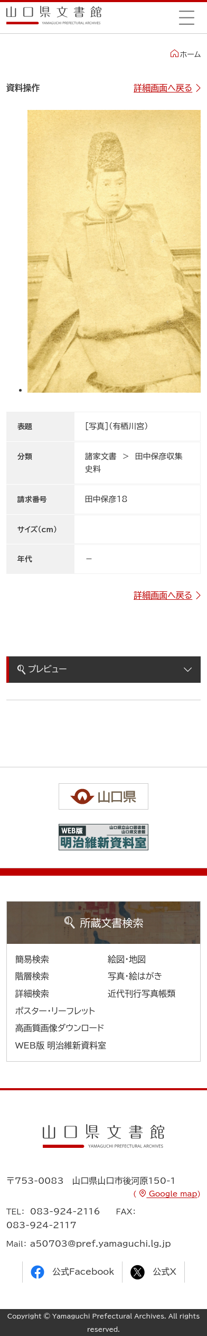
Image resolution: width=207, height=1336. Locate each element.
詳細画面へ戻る (163, 88)
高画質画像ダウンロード (60, 1028)
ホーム (186, 54)
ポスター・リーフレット (55, 1011)
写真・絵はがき (135, 976)
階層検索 (32, 976)
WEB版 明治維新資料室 (61, 1045)
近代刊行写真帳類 (141, 993)
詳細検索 (32, 993)
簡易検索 (32, 959)
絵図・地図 (127, 959)
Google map (171, 1194)
